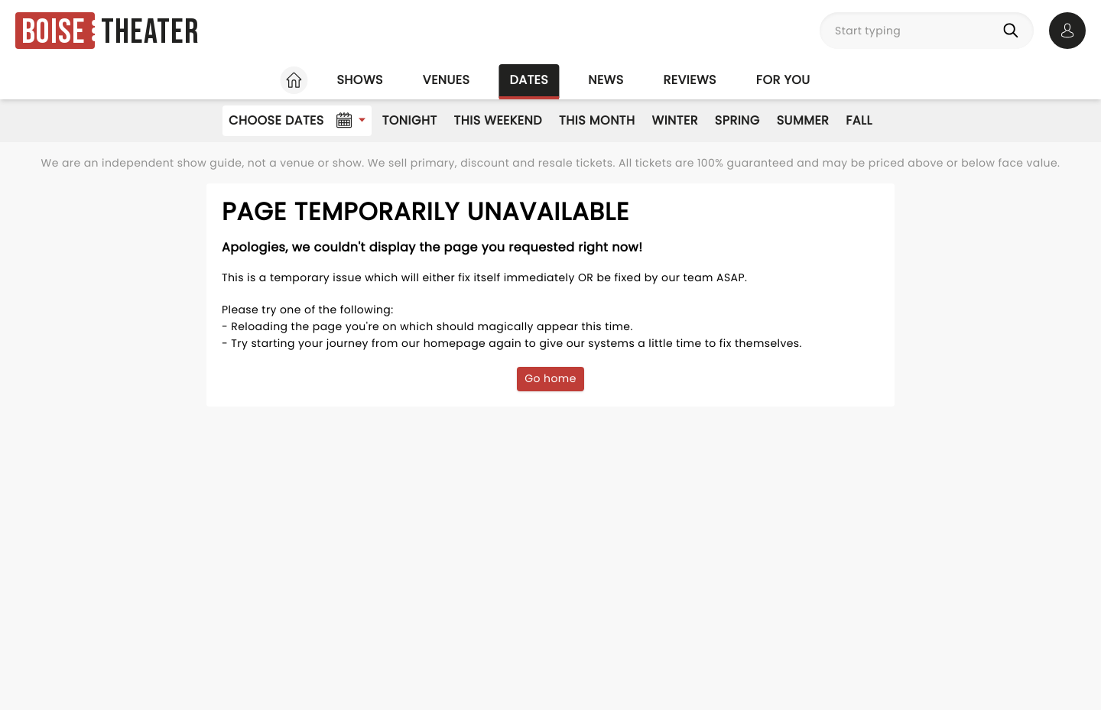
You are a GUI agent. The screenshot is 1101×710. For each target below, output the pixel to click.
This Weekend (498, 120)
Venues (446, 80)
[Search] (1014, 30)
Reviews (690, 80)
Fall (859, 120)
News (605, 80)
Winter (675, 120)
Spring (737, 120)
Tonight (409, 120)
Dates (528, 80)
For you (783, 80)
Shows (359, 80)
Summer (803, 120)
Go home (550, 378)
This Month (597, 120)
